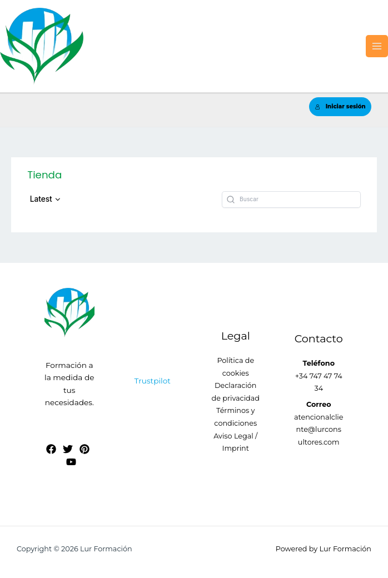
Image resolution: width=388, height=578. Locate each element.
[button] (45, 199)
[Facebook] (51, 449)
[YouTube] (71, 462)
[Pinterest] (84, 449)
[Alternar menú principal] (377, 46)
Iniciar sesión (340, 106)
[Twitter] (68, 449)
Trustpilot (153, 380)
